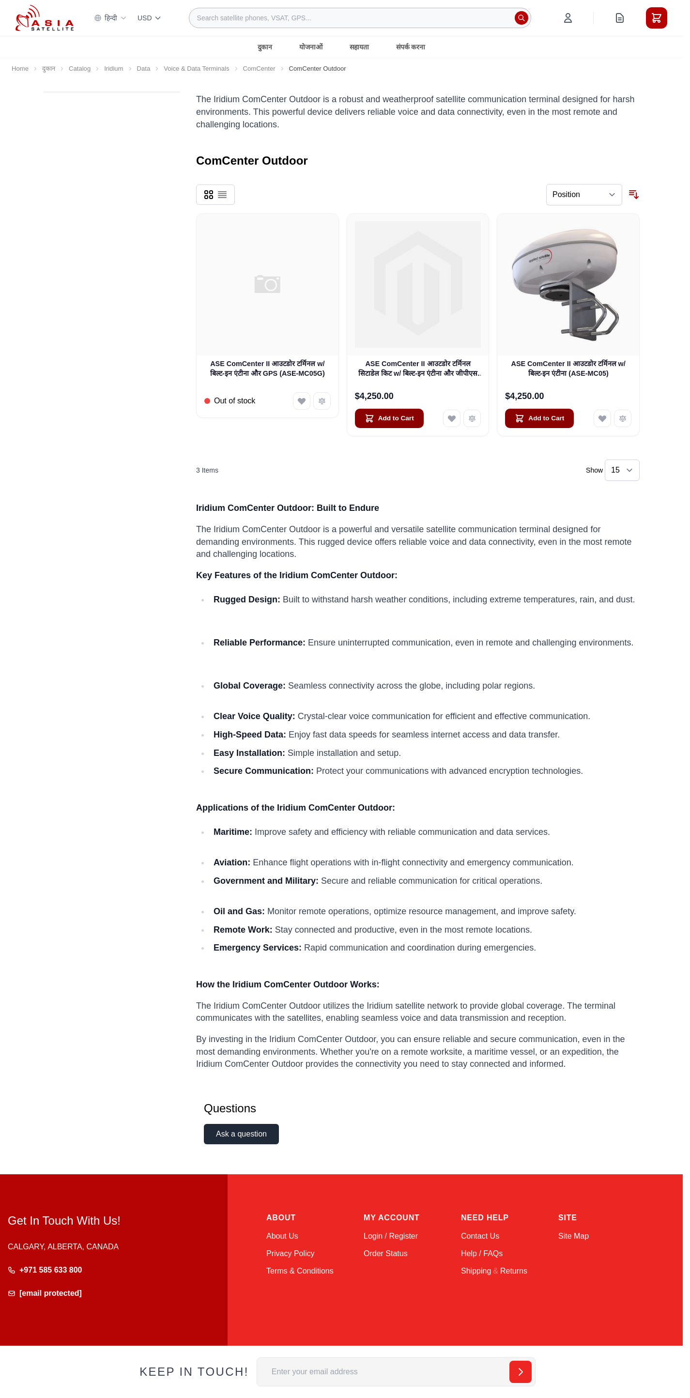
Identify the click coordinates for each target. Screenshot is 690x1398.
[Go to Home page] (44, 18)
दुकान (265, 47)
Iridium (113, 68)
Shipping (476, 1271)
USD (150, 18)
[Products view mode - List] (222, 194)
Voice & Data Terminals (196, 68)
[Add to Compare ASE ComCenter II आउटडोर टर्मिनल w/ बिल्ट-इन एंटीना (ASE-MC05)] (622, 418)
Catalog (80, 68)
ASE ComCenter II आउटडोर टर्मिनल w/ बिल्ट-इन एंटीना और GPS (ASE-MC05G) (267, 368)
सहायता (359, 47)
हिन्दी (110, 18)
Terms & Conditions (300, 1271)
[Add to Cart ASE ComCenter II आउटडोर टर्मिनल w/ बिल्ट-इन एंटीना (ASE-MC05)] (539, 418)
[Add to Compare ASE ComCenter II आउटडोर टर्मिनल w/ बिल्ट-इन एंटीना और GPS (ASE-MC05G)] (322, 401)
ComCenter (259, 68)
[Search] (521, 18)
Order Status (386, 1253)
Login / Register (391, 1236)
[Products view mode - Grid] (209, 194)
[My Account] (568, 18)
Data (144, 68)
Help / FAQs (482, 1253)
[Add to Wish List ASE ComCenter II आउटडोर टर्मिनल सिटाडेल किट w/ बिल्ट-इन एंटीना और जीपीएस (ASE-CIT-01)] (451, 418)
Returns (513, 1271)
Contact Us (480, 1236)
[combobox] (360, 18)
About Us (282, 1236)
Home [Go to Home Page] (20, 68)
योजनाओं (310, 47)
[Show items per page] (622, 470)
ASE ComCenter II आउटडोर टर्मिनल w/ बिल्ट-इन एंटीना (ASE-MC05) (568, 368)
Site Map (573, 1236)
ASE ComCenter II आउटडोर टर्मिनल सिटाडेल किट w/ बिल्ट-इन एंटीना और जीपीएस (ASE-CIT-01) (417, 369)
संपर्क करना (411, 47)
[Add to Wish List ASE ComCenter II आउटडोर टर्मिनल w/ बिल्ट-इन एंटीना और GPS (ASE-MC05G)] (301, 401)
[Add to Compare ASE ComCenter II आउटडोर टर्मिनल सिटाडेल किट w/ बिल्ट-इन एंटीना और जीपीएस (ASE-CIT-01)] (472, 418)
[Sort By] (584, 194)
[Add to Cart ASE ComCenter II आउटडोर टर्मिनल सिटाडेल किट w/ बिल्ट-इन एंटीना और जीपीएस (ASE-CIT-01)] (389, 418)
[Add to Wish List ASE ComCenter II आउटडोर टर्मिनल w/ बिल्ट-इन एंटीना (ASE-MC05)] (602, 418)
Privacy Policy (290, 1253)
